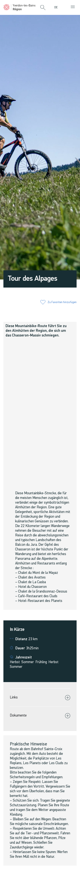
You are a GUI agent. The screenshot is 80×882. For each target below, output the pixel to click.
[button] (42, 7)
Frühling (41, 662)
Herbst (15, 662)
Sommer (27, 662)
